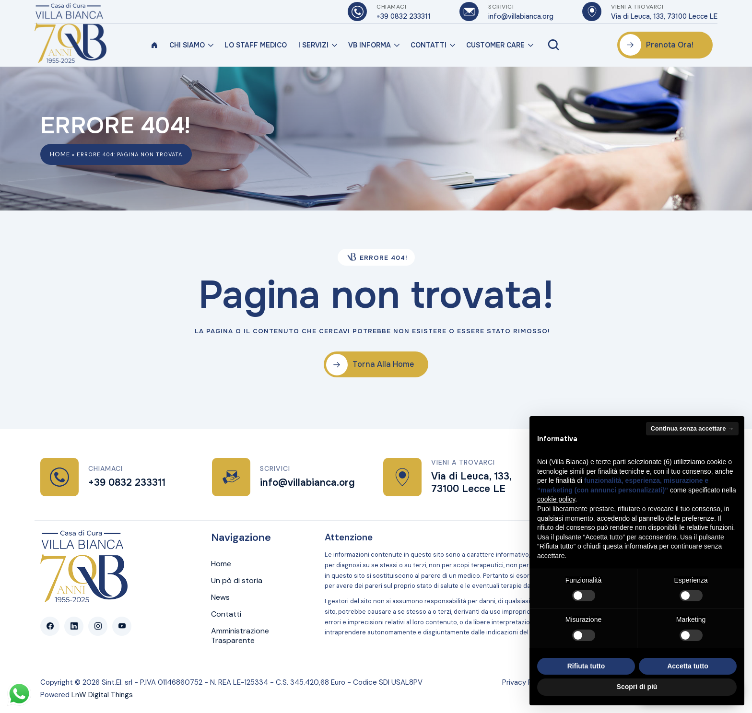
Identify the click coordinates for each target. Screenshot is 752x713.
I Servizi (313, 45)
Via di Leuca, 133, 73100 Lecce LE (471, 482)
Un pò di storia (236, 580)
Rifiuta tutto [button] (586, 666)
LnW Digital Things (102, 695)
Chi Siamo (187, 45)
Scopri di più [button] (637, 686)
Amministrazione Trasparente (240, 635)
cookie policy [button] (556, 499)
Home (60, 154)
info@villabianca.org (307, 483)
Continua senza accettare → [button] (692, 428)
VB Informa (369, 45)
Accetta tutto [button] (687, 666)
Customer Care (495, 45)
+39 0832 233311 (126, 483)
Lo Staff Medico (255, 45)
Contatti (428, 45)
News (220, 597)
